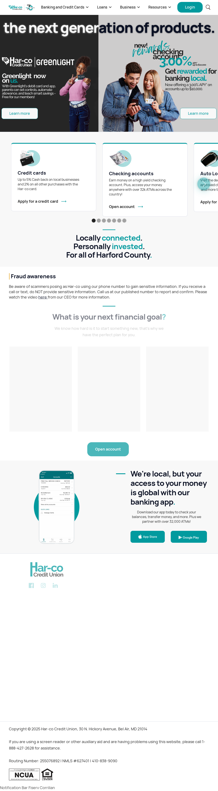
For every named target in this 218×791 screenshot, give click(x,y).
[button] (65, 7)
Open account (108, 449)
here (43, 297)
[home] (22, 7)
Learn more (19, 113)
